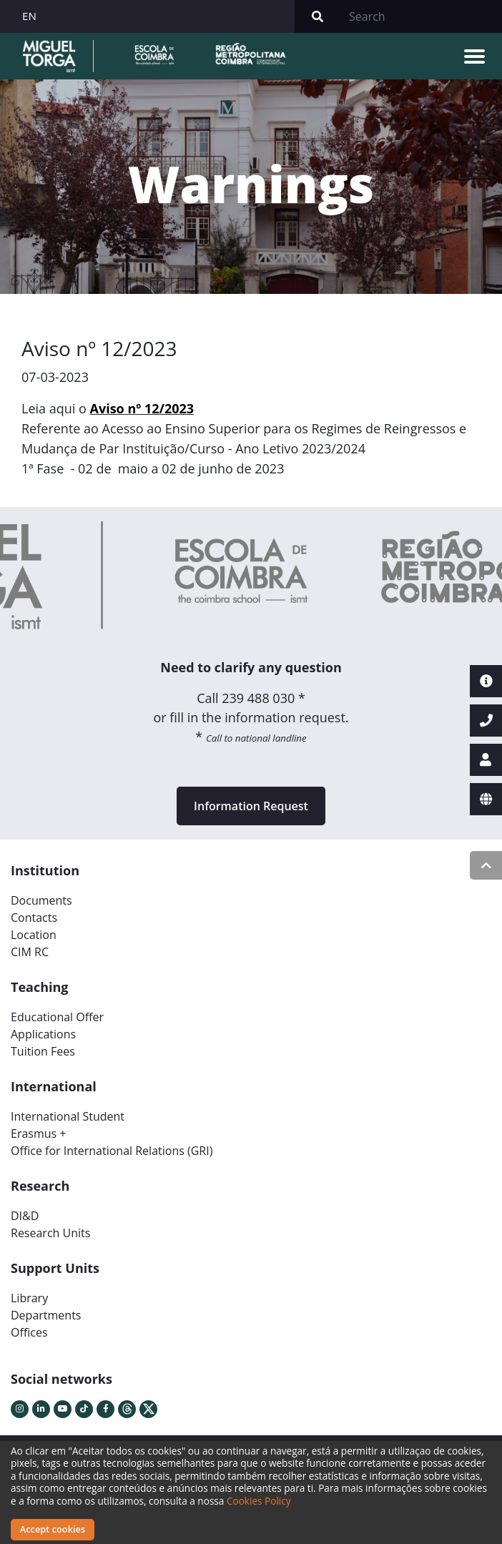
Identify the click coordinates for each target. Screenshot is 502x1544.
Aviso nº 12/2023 (142, 408)
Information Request (251, 806)
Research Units (50, 1233)
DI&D (25, 1216)
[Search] (421, 16)
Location (33, 935)
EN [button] (29, 16)
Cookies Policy (259, 1501)
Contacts (34, 917)
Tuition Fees (43, 1051)
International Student (67, 1116)
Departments (46, 1315)
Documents (41, 900)
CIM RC (30, 952)
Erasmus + (39, 1133)
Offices (29, 1332)
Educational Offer (57, 1017)
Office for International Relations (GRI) (111, 1151)
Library (29, 1298)
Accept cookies (52, 1529)
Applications (43, 1034)
